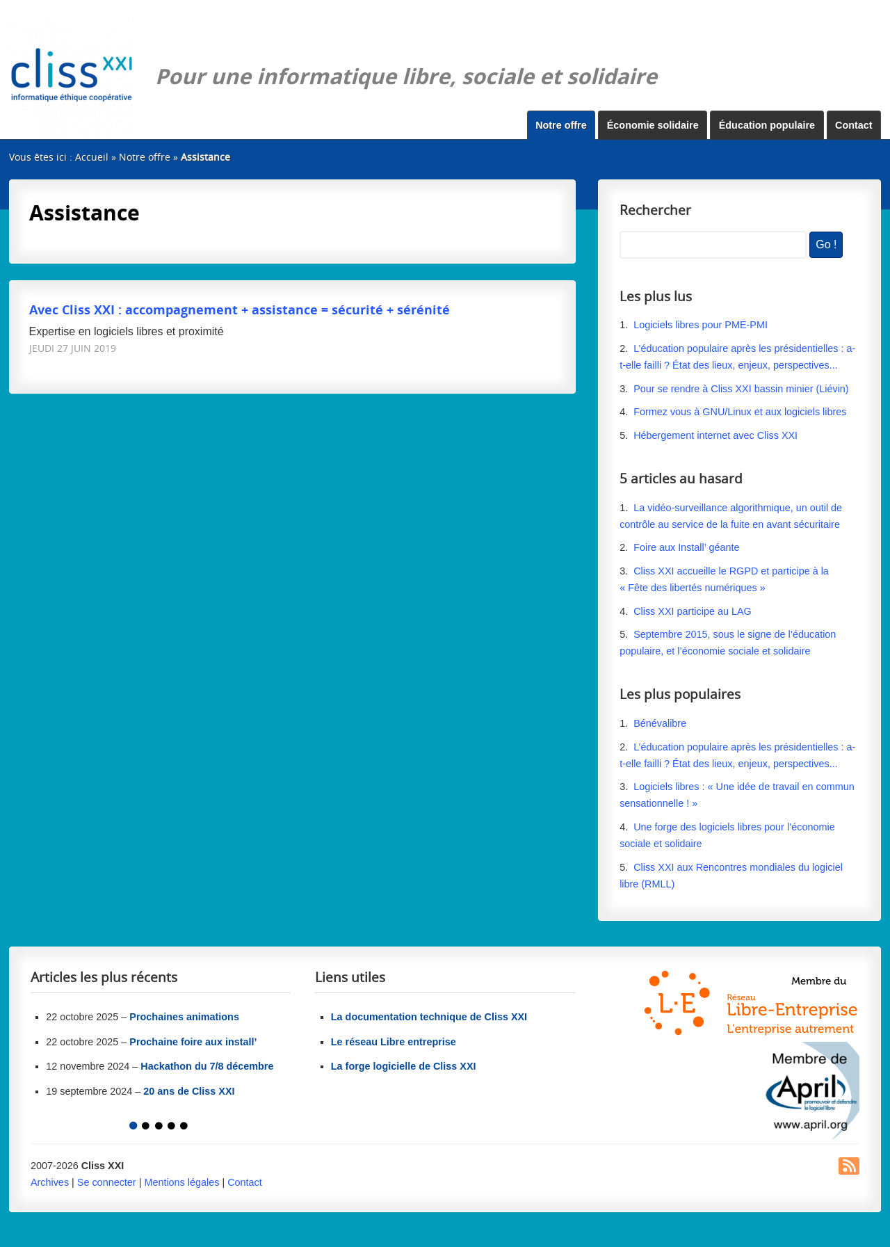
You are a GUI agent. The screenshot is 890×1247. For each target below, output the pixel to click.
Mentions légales (181, 1182)
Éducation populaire (767, 125)
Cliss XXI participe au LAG (692, 611)
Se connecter (106, 1182)
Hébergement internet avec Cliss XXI (715, 435)
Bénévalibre (659, 723)
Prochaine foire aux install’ (193, 1041)
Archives (50, 1182)
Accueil (91, 156)
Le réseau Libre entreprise (393, 1041)
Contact (854, 125)
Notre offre (561, 125)
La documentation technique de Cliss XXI (429, 1016)
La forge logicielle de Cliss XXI (403, 1066)
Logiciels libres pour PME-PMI (700, 324)
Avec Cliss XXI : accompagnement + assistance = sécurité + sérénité (239, 309)
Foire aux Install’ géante (686, 547)
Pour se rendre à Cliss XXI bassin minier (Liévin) (741, 388)
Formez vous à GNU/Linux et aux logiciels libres (739, 411)
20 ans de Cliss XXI (188, 1091)
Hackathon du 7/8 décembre (206, 1066)
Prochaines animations (184, 1016)
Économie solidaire (653, 125)
